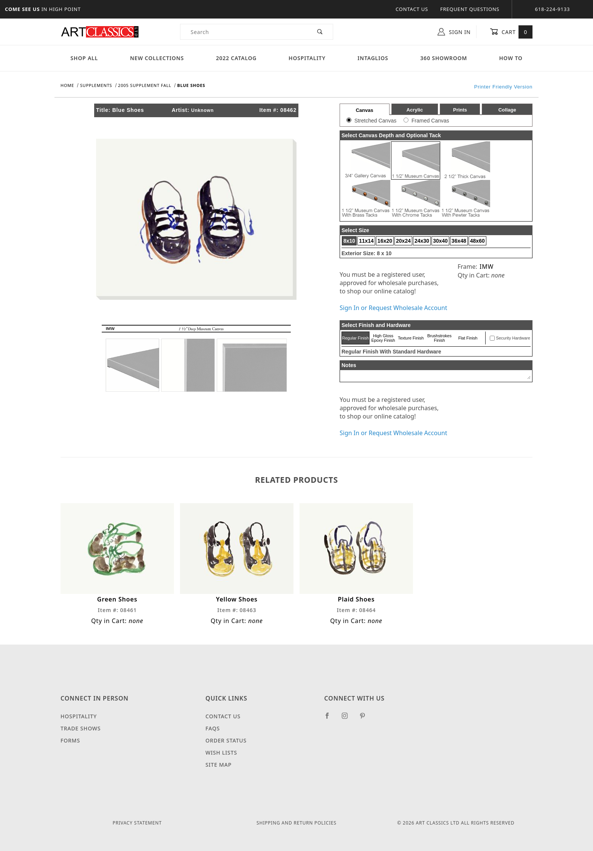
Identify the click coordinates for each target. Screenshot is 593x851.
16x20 (384, 241)
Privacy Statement (137, 823)
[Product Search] (243, 31)
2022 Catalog (236, 58)
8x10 (349, 241)
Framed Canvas (430, 121)
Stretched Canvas (375, 121)
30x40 (440, 241)
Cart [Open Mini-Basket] (511, 31)
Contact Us (412, 9)
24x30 (421, 241)
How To (511, 58)
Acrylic (415, 110)
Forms (70, 740)
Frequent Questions (470, 9)
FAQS (212, 728)
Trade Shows (81, 728)
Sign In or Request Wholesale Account (393, 308)
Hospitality (307, 58)
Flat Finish (468, 338)
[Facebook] (330, 719)
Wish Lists (221, 752)
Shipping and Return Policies (296, 823)
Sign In (454, 32)
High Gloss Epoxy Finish (383, 338)
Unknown (202, 110)
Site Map (218, 764)
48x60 (477, 241)
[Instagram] (348, 719)
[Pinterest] (365, 719)
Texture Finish (411, 338)
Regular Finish (355, 338)
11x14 (366, 241)
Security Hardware (513, 338)
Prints (460, 110)
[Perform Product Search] (320, 31)
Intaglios (372, 58)
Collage (507, 110)
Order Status (226, 740)
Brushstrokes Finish (439, 338)
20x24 (403, 241)
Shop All (84, 58)
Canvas (364, 110)
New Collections (157, 58)
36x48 (459, 241)
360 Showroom (443, 58)
